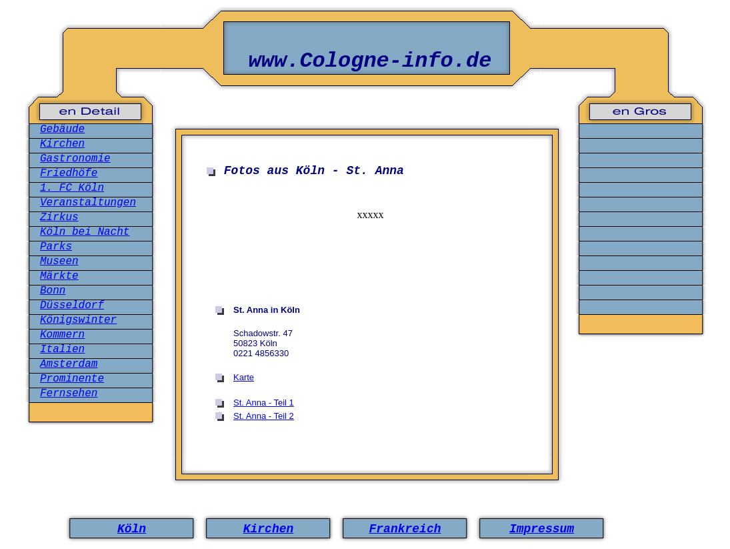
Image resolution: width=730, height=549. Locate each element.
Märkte (59, 276)
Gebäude (62, 129)
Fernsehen (68, 394)
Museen (59, 261)
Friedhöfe (68, 173)
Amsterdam (68, 364)
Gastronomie (75, 159)
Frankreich (405, 529)
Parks (56, 247)
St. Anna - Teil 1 (263, 403)
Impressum (541, 529)
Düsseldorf (72, 306)
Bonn (52, 291)
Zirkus (59, 217)
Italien (62, 350)
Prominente (72, 379)
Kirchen (62, 144)
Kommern (62, 335)
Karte (243, 377)
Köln (131, 529)
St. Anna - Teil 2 (263, 416)
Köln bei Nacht (84, 232)
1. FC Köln (72, 188)
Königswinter (78, 320)
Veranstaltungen (88, 203)
